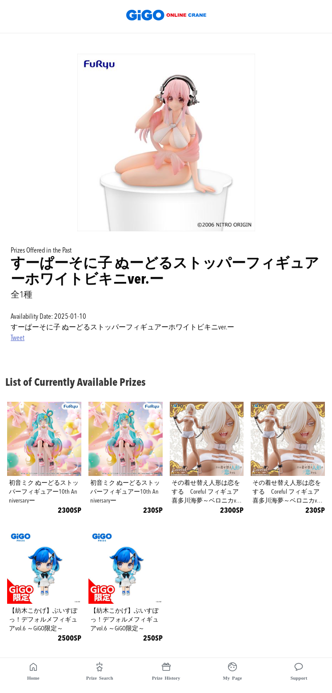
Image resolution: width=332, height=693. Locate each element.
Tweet (17, 338)
